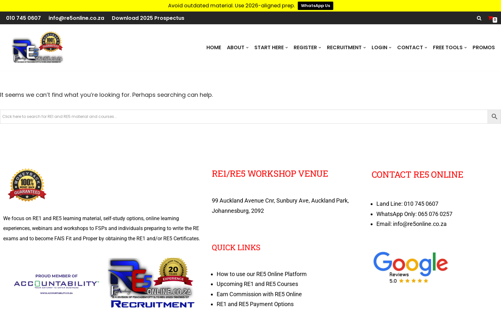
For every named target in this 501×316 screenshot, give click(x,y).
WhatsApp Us (315, 6)
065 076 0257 (435, 214)
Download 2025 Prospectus (148, 18)
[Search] (479, 18)
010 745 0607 (23, 18)
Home (213, 47)
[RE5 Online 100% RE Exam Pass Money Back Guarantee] (37, 47)
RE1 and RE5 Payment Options (255, 304)
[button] (247, 47)
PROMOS (484, 47)
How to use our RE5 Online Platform (262, 274)
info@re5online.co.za (76, 18)
